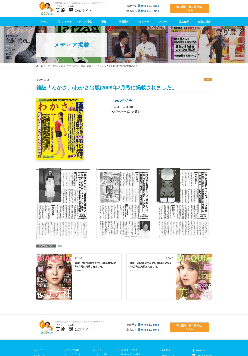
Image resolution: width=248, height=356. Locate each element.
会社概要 (166, 350)
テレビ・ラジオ (73, 354)
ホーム (39, 350)
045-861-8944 (150, 10)
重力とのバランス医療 (130, 354)
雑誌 (208, 79)
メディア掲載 (72, 350)
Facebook (198, 350)
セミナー (99, 350)
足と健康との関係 (128, 350)
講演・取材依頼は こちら (189, 8)
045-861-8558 (150, 5)
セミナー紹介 (102, 354)
